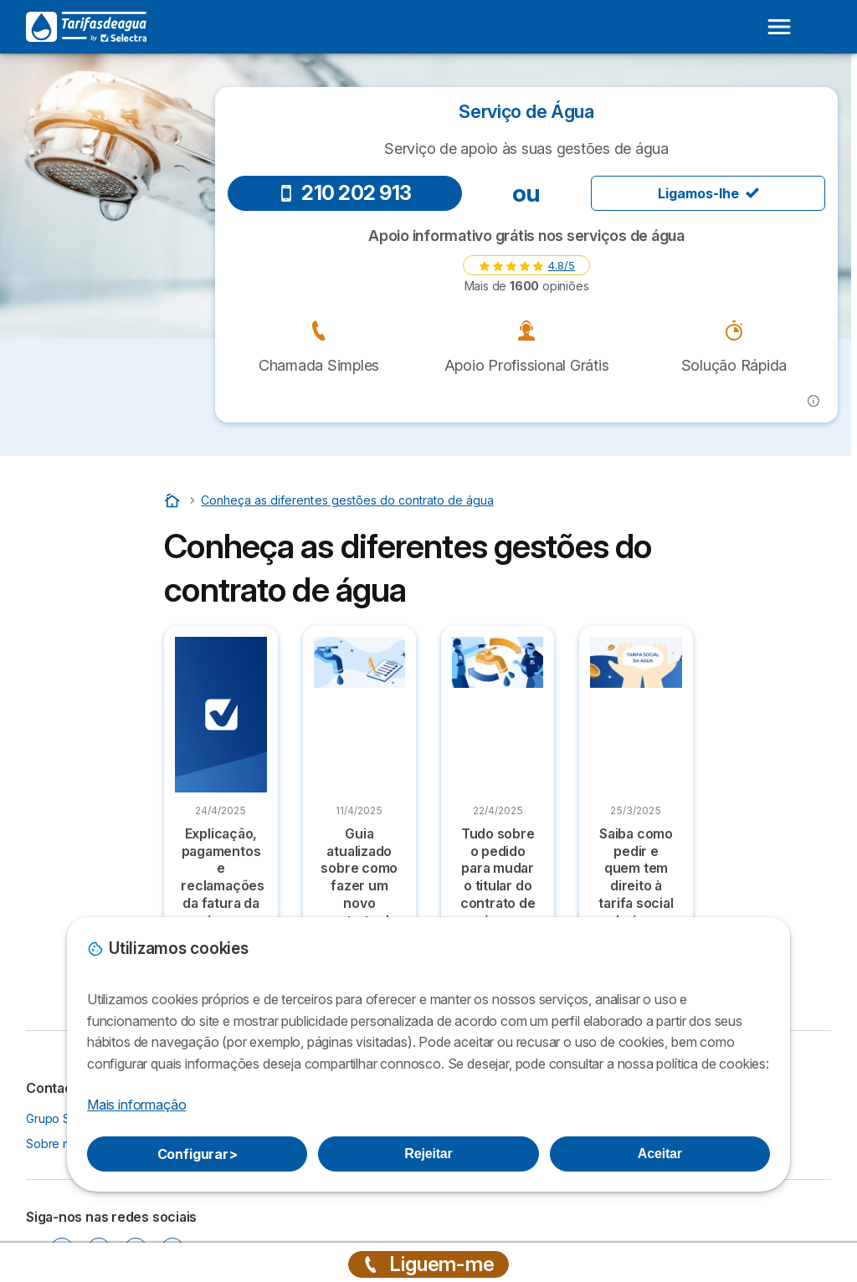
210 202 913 (345, 193)
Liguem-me (428, 1264)
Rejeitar (428, 1153)
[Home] (174, 500)
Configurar (197, 1154)
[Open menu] (779, 27)
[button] (813, 401)
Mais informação (136, 1104)
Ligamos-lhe (708, 193)
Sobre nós (54, 1143)
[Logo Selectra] (86, 27)
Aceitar (660, 1153)
